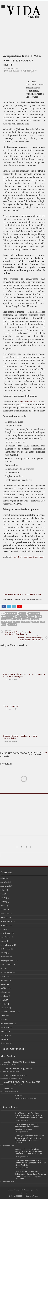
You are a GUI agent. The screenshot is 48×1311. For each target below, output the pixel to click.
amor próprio (34, 613)
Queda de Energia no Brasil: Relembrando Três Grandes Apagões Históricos (27, 1144)
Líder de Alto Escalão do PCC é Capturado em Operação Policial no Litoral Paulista (30, 1180)
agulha (22, 613)
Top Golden (5, 1027)
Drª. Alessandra (27, 401)
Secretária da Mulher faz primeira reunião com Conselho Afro (18, 632)
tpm (43, 622)
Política (3, 992)
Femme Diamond (20, 70)
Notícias (3, 988)
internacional (5, 957)
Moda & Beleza (6, 972)
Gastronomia (5, 949)
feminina (17, 619)
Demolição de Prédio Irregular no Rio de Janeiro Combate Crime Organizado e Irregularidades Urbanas (29, 1157)
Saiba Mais (4, 1008)
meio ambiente (6, 965)
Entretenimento (6, 921)
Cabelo (3, 898)
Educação (4, 917)
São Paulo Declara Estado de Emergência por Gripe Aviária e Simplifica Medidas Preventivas (28, 1169)
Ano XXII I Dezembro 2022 (26, 1082)
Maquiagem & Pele (7, 961)
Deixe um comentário (11, 72)
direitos (3, 910)
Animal (3, 878)
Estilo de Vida (8, 70)
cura (39, 616)
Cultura (3, 902)
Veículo (3, 1039)
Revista (3, 1004)
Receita (3, 1000)
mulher (26, 619)
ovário (35, 619)
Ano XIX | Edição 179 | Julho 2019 (29, 1072)
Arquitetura (5, 886)
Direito (3, 906)
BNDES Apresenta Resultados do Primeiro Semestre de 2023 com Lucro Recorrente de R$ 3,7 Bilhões (30, 1133)
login (45, 752)
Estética (3, 929)
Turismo (4, 1031)
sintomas (26, 622)
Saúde (28, 70)
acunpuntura (11, 613)
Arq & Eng (4, 882)
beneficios (22, 616)
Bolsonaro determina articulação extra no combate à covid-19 (29, 638)
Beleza (3, 890)
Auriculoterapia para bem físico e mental (28, 557)
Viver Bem (34, 70)
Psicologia (4, 996)
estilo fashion (5, 937)
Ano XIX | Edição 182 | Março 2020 (30, 1062)
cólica (31, 616)
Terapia (35, 622)
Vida (4, 625)
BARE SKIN (19, 1113)
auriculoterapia (8, 616)
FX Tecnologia (27, 1208)
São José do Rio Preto (8, 1012)
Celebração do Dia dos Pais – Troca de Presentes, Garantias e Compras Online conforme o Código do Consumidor (30, 1193)
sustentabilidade (7, 1024)
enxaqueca (6, 619)
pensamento (6, 622)
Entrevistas (4, 925)
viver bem (12, 625)
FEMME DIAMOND (11, 706)
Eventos (3, 941)
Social (3, 1020)
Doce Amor (20, 1103)
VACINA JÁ (4, 1035)
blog (2, 894)
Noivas (3, 984)
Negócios (4, 980)
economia (4, 913)
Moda (3, 968)
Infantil (3, 953)
